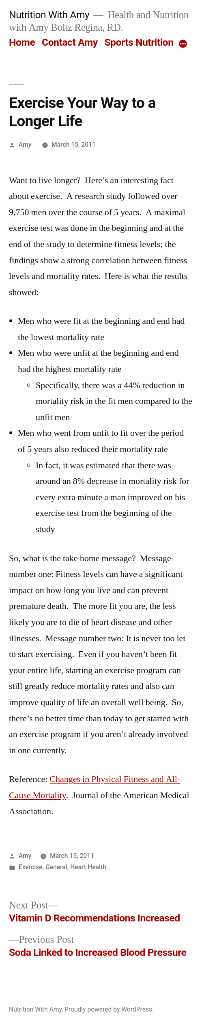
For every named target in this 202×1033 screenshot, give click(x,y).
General (56, 867)
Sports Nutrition (138, 42)
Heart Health (88, 867)
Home (22, 42)
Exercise (31, 867)
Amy (25, 144)
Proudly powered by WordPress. (109, 1009)
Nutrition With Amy (49, 15)
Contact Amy (70, 42)
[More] (183, 44)
